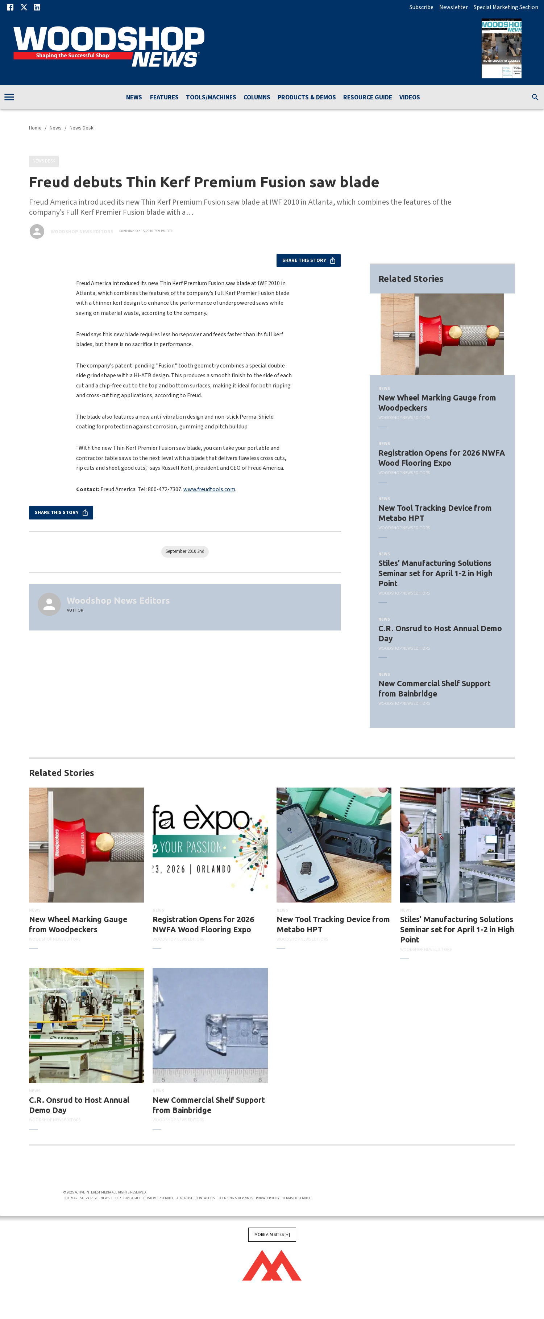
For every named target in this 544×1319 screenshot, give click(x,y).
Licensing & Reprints (235, 1198)
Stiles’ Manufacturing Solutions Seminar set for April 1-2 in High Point (435, 573)
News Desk (82, 128)
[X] (24, 7)
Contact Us (205, 1198)
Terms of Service (296, 1198)
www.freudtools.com (209, 489)
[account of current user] (9, 97)
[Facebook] (10, 7)
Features (164, 98)
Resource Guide (367, 98)
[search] (535, 97)
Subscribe (421, 7)
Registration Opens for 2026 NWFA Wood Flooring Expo (441, 457)
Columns (257, 98)
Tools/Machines (211, 98)
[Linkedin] (37, 7)
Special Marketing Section (506, 7)
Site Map (70, 1198)
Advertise (185, 1198)
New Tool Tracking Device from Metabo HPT (435, 513)
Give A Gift (132, 1198)
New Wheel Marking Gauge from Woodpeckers (437, 402)
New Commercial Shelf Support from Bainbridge (434, 688)
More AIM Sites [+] (272, 1235)
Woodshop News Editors (82, 231)
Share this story (309, 260)
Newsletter (453, 7)
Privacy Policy (267, 1198)
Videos (409, 98)
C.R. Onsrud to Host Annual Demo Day (440, 633)
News (134, 98)
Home (35, 128)
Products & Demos (307, 98)
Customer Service (159, 1198)
